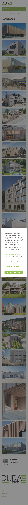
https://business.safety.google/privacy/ (14, 261)
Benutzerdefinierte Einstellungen (13, 267)
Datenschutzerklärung (16, 258)
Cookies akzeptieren (14, 272)
